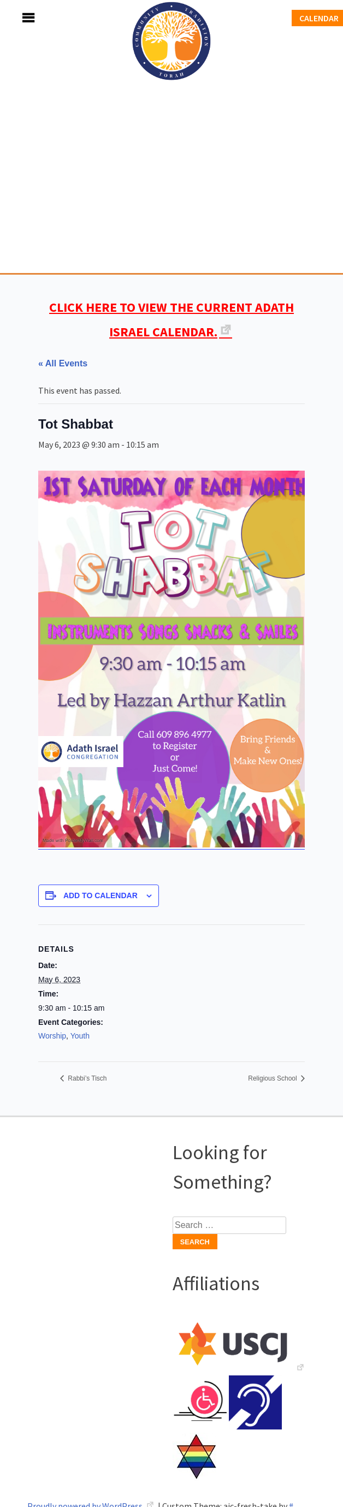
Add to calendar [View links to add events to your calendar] (100, 895)
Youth (80, 1035)
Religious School (273, 1078)
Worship (52, 1035)
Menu (16, 17)
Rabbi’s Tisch (86, 1078)
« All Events (62, 363)
